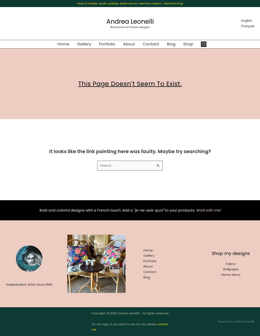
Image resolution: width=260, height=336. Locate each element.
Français (248, 26)
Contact (151, 44)
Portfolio (107, 44)
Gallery (84, 44)
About (129, 44)
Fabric (231, 264)
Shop (188, 44)
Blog (171, 44)
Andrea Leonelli (130, 21)
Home (63, 44)
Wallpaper (231, 269)
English (246, 20)
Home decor (231, 274)
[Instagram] (204, 44)
